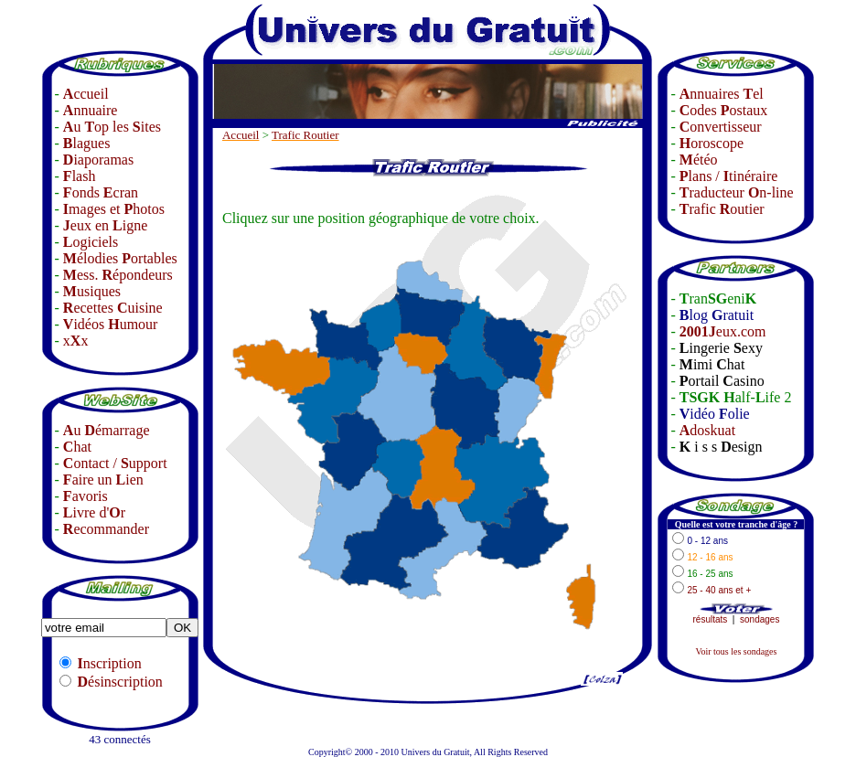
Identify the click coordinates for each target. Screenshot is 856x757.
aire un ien (103, 479)
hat (77, 446)
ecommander (106, 529)
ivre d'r (94, 512)
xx (76, 340)
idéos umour (110, 324)
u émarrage (106, 430)
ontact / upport (115, 463)
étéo (698, 159)
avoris (85, 496)
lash (79, 176)
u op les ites (112, 126)
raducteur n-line (736, 192)
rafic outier (722, 209)
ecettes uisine (113, 307)
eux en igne (105, 225)
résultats (710, 619)
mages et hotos (114, 209)
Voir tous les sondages (735, 651)
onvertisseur (720, 126)
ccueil (86, 93)
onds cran (100, 192)
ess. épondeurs (118, 275)
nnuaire (90, 110)
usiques (92, 291)
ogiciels (90, 242)
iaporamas (98, 159)
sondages (759, 619)
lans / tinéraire (728, 176)
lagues (87, 143)
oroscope (711, 143)
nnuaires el (721, 93)
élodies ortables (120, 258)
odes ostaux (723, 110)
